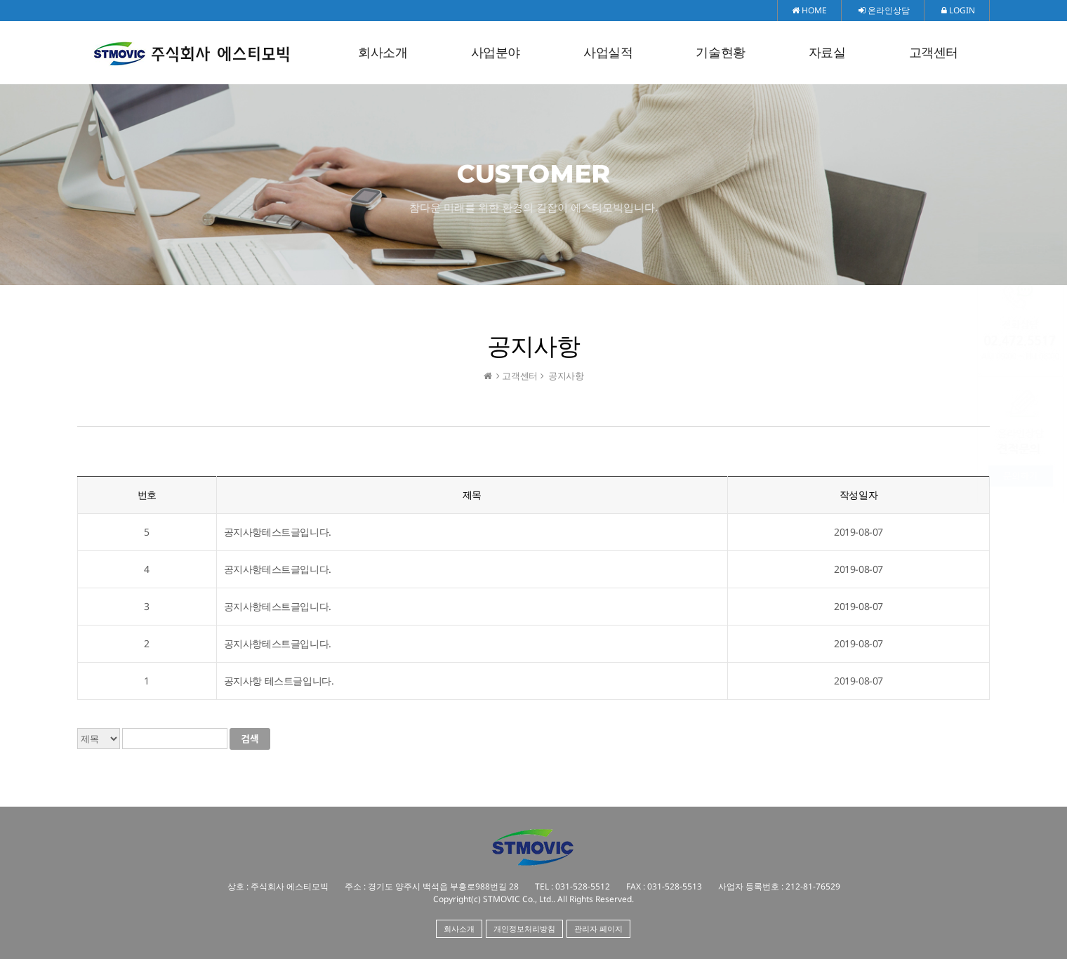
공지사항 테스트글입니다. (279, 680)
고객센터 (933, 52)
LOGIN (958, 10)
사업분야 (495, 52)
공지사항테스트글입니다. (277, 531)
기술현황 (720, 52)
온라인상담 (884, 10)
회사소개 (382, 52)
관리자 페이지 (598, 928)
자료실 (827, 52)
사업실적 (607, 52)
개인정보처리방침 (524, 928)
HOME (809, 10)
